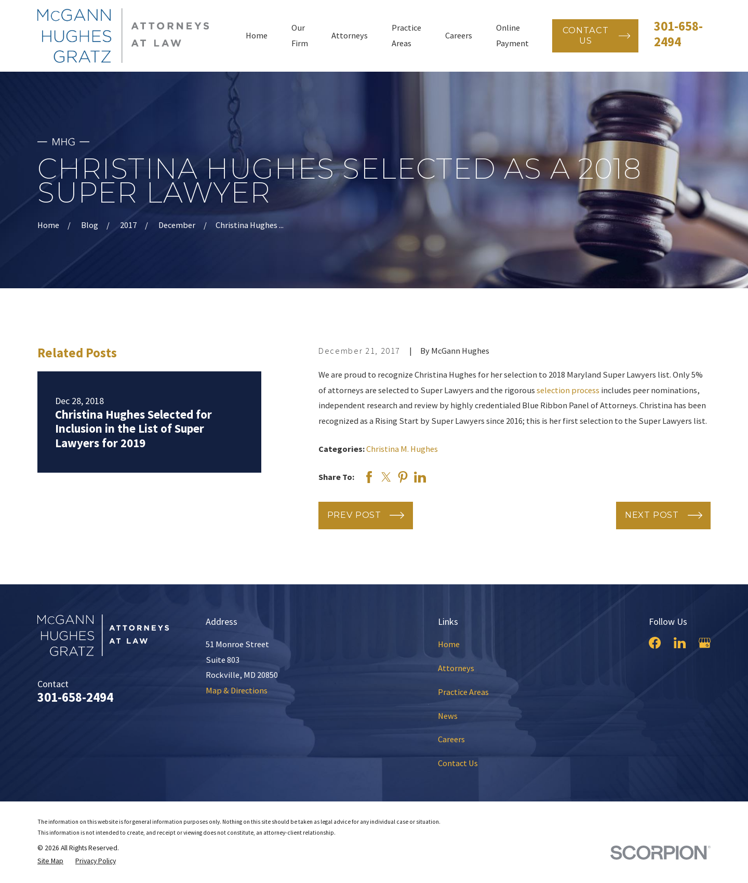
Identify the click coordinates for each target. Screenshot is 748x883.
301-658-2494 (678, 34)
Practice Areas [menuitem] (406, 35)
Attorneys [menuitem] (349, 35)
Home (449, 644)
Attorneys (456, 668)
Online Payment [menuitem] (512, 35)
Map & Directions (237, 690)
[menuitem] (50, 861)
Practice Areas (463, 692)
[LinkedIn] (680, 643)
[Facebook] (655, 643)
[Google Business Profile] (705, 643)
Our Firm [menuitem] (299, 35)
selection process (568, 390)
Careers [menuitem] (458, 35)
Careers (451, 739)
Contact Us (458, 763)
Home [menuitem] (257, 35)
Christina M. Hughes (402, 449)
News (448, 716)
